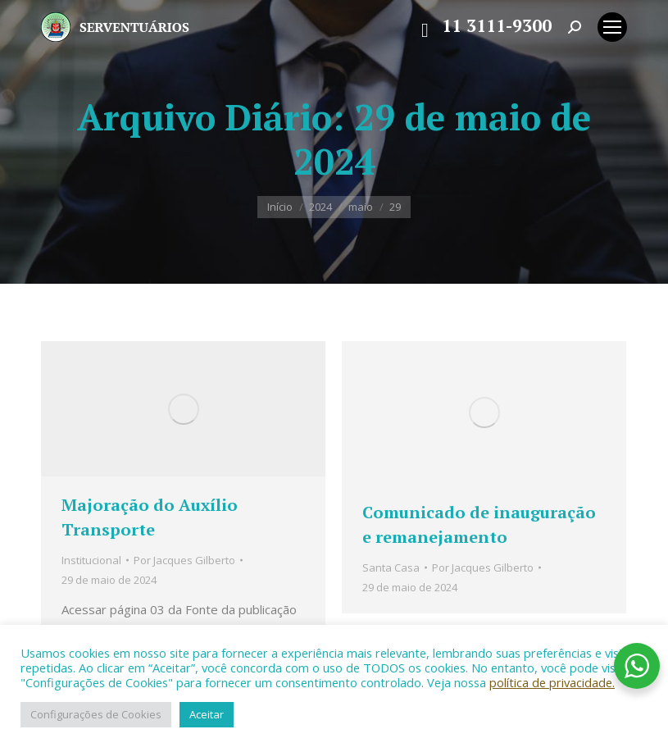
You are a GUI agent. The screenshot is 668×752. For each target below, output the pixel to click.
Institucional (91, 560)
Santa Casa (391, 567)
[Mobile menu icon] (612, 27)
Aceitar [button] (206, 714)
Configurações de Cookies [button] (95, 714)
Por (184, 560)
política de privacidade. (552, 682)
